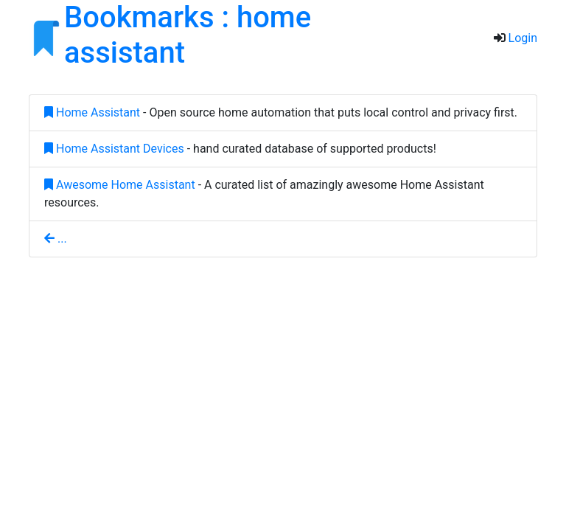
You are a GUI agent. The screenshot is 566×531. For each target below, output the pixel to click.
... (55, 239)
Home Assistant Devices (114, 149)
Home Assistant (92, 112)
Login (523, 38)
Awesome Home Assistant (119, 185)
